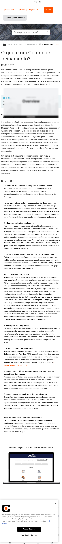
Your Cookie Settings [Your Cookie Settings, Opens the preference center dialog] (29, 535)
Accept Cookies (29, 529)
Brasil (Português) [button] (28, 10)
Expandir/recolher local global (57, 44)
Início (10, 44)
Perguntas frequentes (25, 44)
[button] (47, 32)
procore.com (9, 10)
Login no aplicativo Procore (15, 18)
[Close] (55, 503)
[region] (29, 521)
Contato (48, 10)
